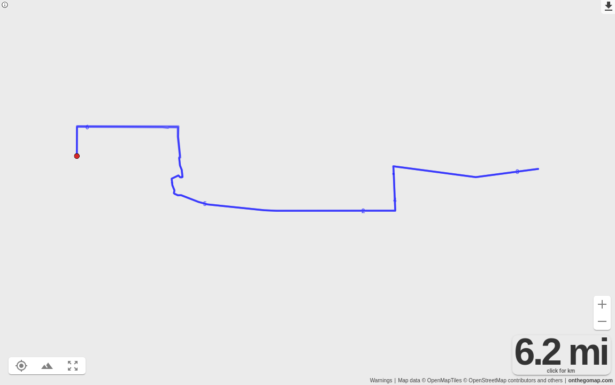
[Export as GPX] (608, 7)
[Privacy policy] (5, 5)
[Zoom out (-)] (602, 321)
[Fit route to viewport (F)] (73, 365)
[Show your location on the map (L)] (21, 365)
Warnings (381, 380)
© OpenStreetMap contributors (499, 380)
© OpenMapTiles (442, 380)
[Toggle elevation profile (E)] (47, 365)
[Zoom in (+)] (602, 304)
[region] (307, 192)
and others (550, 380)
